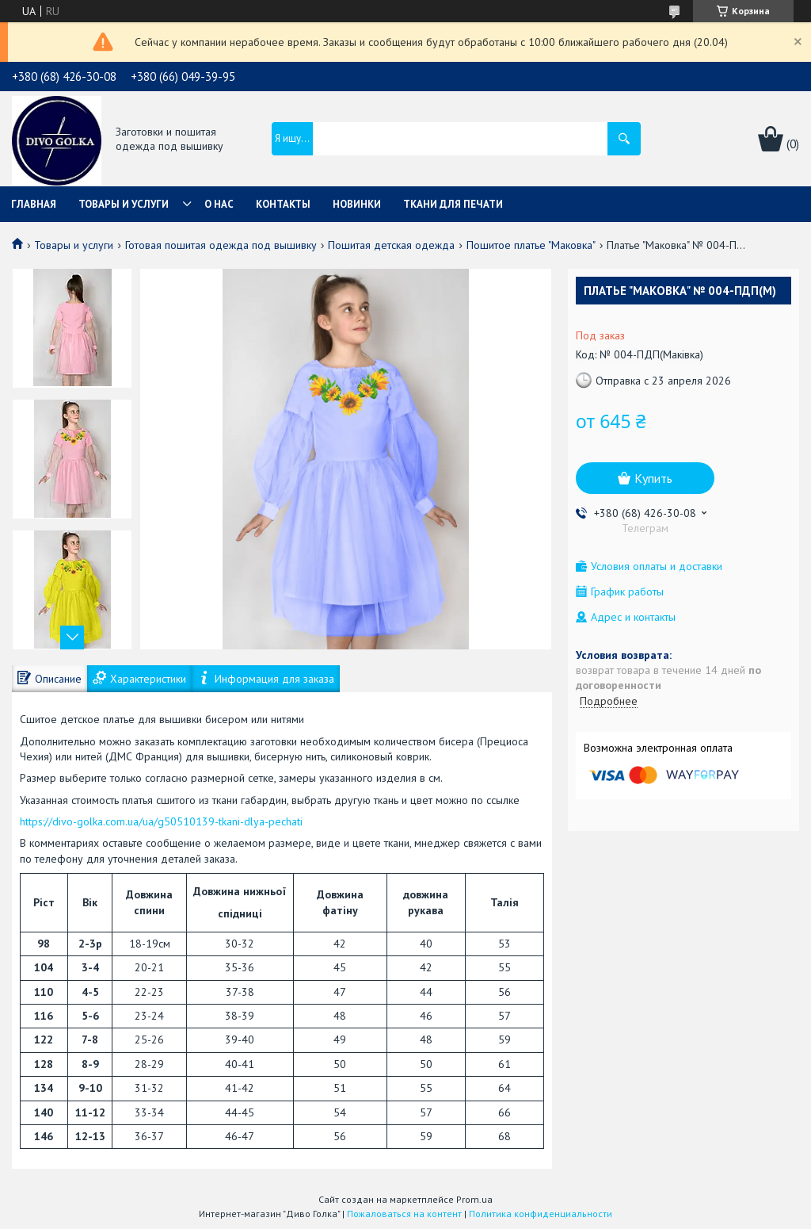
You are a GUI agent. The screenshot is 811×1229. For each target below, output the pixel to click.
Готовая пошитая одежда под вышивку (221, 245)
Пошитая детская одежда (391, 245)
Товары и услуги (123, 204)
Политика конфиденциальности (540, 1213)
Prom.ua (474, 1199)
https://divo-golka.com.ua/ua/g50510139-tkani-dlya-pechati (161, 821)
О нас (219, 204)
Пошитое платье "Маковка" (531, 245)
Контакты (283, 204)
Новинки (357, 204)
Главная (33, 204)
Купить (653, 478)
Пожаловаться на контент (404, 1213)
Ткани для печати (453, 204)
